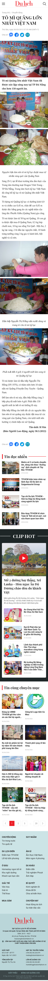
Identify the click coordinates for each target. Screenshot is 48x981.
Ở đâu (5, 866)
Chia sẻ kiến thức (33, 894)
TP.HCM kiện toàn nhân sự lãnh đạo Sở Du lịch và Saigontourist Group (33, 482)
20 (36, 824)
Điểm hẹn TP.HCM (10, 856)
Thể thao (6, 894)
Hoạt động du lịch (34, 905)
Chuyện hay (32, 901)
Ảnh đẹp (30, 877)
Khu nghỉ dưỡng (9, 873)
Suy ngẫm (31, 838)
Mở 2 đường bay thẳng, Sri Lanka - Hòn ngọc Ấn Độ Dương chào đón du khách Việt (22, 587)
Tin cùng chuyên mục (22, 688)
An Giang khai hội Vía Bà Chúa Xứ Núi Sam (34, 611)
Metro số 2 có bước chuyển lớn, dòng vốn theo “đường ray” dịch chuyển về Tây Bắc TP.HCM (33, 466)
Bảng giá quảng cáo (30, 974)
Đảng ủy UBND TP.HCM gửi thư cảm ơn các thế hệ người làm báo (11, 715)
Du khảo (30, 866)
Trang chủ (6, 13)
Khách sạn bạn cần (10, 877)
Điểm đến (30, 870)
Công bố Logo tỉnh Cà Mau (35, 713)
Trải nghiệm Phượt (34, 873)
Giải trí (6, 884)
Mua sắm (7, 901)
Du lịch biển (8, 852)
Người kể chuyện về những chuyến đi (34, 776)
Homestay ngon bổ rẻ (11, 870)
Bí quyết (30, 884)
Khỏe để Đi (31, 891)
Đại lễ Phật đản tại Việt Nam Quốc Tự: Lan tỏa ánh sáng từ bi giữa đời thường (33, 631)
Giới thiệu (12, 974)
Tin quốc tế (7, 845)
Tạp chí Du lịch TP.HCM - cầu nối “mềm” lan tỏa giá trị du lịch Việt (11, 809)
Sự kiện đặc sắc (33, 908)
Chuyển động (17, 13)
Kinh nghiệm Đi (33, 888)
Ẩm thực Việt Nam (34, 856)
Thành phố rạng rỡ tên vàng (35, 745)
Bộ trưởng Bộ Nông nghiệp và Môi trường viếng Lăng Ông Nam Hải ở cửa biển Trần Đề (33, 666)
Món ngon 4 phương (35, 859)
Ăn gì (28, 852)
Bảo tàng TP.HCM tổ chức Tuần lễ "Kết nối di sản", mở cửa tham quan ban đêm (33, 516)
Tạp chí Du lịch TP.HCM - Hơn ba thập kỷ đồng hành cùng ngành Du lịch (33, 499)
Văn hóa (5, 888)
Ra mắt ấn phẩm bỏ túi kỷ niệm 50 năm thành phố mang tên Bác (12, 746)
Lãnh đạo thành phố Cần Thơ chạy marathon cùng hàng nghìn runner (33, 649)
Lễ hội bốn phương (10, 859)
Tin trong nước (8, 841)
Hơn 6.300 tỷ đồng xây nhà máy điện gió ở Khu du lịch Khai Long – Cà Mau (12, 778)
